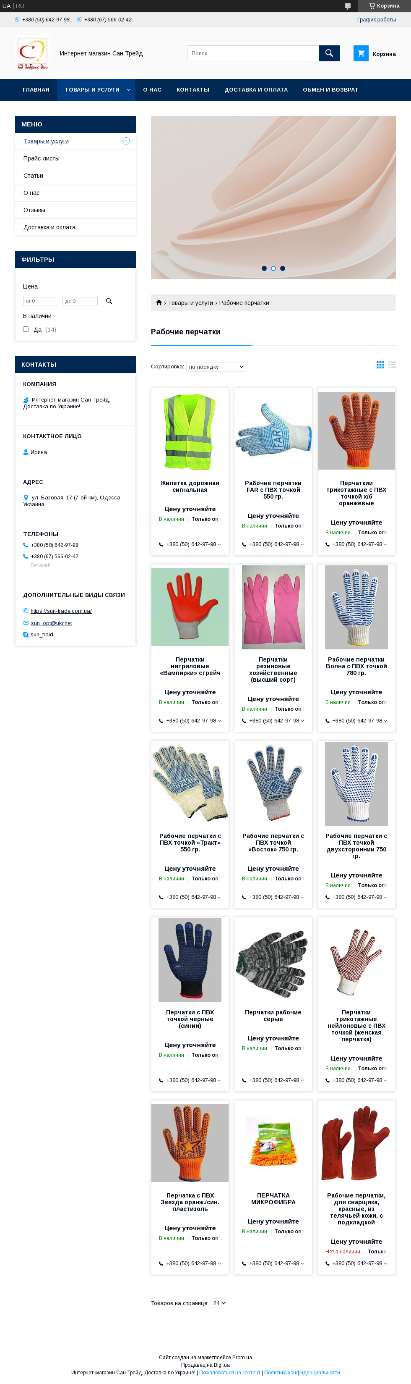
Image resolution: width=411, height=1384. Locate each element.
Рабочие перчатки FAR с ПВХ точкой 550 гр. (273, 490)
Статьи (33, 175)
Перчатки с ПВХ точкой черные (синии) (190, 1019)
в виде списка (392, 367)
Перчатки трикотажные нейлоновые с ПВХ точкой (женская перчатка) (356, 1026)
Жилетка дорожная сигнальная (190, 486)
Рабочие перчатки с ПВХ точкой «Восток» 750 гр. (273, 843)
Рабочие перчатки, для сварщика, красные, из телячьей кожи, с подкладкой (356, 1209)
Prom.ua (242, 1357)
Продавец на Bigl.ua (205, 1365)
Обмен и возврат (331, 90)
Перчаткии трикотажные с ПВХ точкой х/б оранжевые (356, 493)
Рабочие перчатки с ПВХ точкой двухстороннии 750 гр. (356, 846)
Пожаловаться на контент (229, 1373)
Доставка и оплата (256, 90)
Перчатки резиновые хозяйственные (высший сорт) (273, 669)
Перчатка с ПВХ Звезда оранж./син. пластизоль (190, 1202)
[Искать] (329, 53)
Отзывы (34, 210)
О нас (152, 90)
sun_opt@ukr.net (51, 623)
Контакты (193, 90)
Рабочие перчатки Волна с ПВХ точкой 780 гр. (356, 666)
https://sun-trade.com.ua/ (61, 611)
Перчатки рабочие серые (273, 1015)
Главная (36, 90)
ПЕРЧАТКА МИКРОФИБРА (273, 1198)
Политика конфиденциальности (302, 1373)
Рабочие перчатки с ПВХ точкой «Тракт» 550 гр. (190, 843)
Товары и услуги (92, 90)
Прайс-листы (41, 158)
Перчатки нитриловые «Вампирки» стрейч (190, 666)
